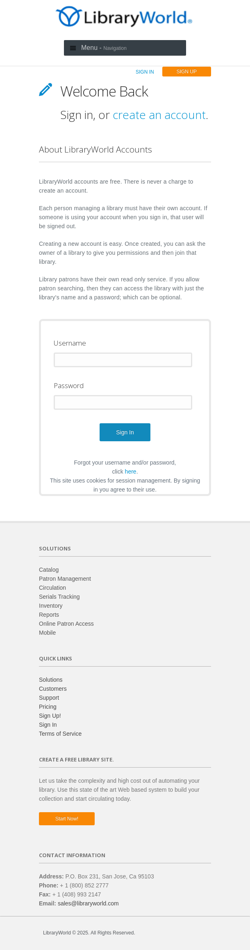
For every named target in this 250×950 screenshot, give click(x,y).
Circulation (52, 587)
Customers (53, 688)
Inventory (51, 605)
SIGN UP (187, 71)
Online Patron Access (66, 623)
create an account (159, 114)
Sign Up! (50, 715)
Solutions (51, 679)
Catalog (49, 569)
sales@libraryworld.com (88, 903)
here (130, 471)
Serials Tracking (59, 596)
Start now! (66, 819)
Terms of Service (60, 733)
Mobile (47, 632)
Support (49, 697)
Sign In (48, 724)
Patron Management (65, 578)
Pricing (48, 706)
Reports (49, 614)
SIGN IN (145, 72)
